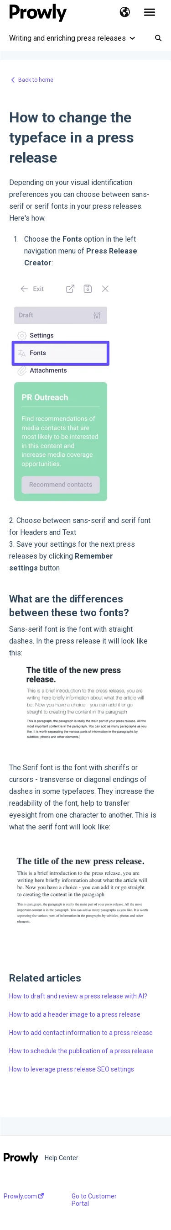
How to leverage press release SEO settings (71, 1069)
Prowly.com (24, 1196)
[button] (125, 12)
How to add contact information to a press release (81, 1032)
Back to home (35, 80)
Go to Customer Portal (94, 1200)
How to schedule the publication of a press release (81, 1051)
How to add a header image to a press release (74, 1014)
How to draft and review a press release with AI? (78, 996)
